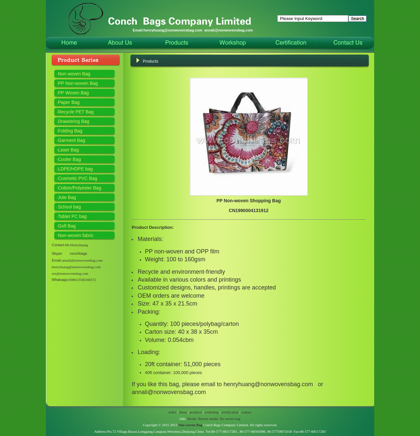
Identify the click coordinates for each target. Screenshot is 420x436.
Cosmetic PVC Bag (77, 178)
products (196, 412)
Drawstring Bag (73, 121)
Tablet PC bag (72, 216)
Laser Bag (68, 149)
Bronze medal (208, 419)
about (183, 412)
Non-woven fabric (76, 235)
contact (246, 412)
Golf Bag (67, 225)
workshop (212, 412)
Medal (191, 419)
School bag (69, 206)
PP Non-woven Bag (78, 83)
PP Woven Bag (73, 92)
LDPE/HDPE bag (75, 168)
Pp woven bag (230, 419)
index (172, 412)
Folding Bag (70, 130)
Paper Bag (69, 102)
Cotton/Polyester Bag (79, 187)
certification (230, 412)
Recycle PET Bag (76, 111)
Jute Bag (67, 197)
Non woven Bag (74, 73)
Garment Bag (71, 140)
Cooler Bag (69, 159)
